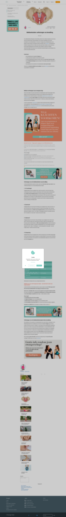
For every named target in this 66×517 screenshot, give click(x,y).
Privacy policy (33, 262)
